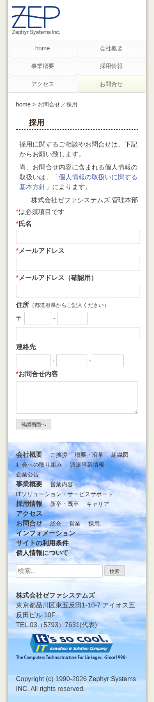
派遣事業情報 (87, 464)
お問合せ (111, 84)
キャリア (97, 504)
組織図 (120, 454)
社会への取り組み (39, 464)
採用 (94, 523)
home (23, 104)
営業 (74, 523)
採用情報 (111, 66)
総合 (56, 523)
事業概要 (42, 66)
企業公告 (27, 474)
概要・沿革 (89, 454)
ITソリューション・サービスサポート (64, 494)
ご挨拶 (58, 454)
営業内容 (61, 484)
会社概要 (111, 48)
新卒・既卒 (64, 504)
